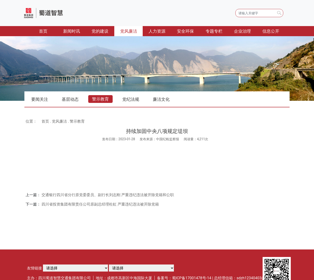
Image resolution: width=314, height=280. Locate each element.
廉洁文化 (161, 99)
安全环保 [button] (185, 31)
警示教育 (100, 99)
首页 (48, 31)
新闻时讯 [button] (71, 31)
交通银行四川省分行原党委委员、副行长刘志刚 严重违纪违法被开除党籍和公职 (108, 195)
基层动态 (70, 99)
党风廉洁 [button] (128, 31)
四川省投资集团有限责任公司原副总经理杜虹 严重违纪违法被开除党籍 (100, 204)
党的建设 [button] (100, 31)
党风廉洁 (59, 121)
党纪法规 (130, 99)
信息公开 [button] (270, 31)
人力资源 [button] (157, 31)
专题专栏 (214, 31)
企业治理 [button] (242, 31)
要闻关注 (39, 99)
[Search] (259, 13)
